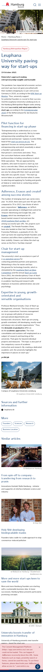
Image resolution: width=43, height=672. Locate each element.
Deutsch (32, 659)
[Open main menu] (39, 5)
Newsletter (24, 657)
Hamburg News (14, 37)
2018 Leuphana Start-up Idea (13, 221)
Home (3, 37)
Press (8, 657)
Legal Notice (21, 659)
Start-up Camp (31, 273)
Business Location (10, 429)
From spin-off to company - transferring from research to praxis (18, 478)
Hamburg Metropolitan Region (15, 49)
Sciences (18, 423)
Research (29, 423)
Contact (10, 659)
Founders (6, 423)
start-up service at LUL (20, 142)
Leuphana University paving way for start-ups (19, 40)
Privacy (34, 657)
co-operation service (11, 259)
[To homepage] (13, 4)
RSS (15, 657)
